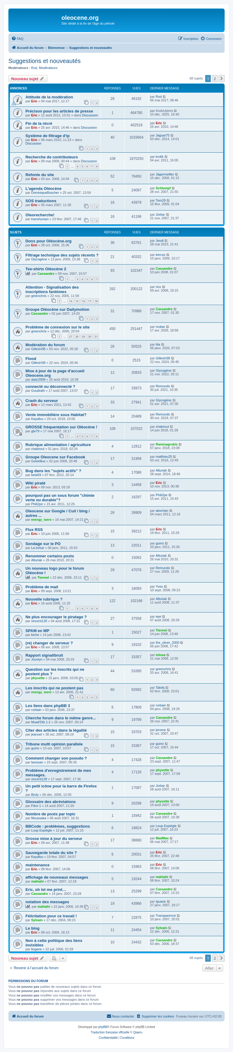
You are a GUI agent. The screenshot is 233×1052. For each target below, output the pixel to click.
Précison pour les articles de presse (59, 111)
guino (160, 543)
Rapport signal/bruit (44, 655)
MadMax (162, 838)
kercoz (160, 254)
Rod (34, 68)
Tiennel (43, 577)
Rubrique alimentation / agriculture (58, 444)
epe (158, 616)
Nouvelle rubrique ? (44, 599)
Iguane (161, 901)
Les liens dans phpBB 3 (47, 705)
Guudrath (38, 390)
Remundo (163, 386)
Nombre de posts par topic (50, 814)
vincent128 (39, 621)
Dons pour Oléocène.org (48, 241)
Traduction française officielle (110, 1032)
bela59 (36, 475)
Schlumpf (163, 188)
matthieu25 (164, 456)
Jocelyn (36, 659)
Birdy (35, 794)
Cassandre (45, 273)
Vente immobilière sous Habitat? (56, 414)
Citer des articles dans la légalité (56, 730)
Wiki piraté (35, 483)
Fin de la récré (38, 123)
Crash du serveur (41, 400)
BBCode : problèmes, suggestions (57, 826)
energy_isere (41, 519)
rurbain (36, 710)
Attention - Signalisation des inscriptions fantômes (52, 289)
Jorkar (160, 214)
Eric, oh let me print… (45, 889)
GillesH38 (38, 349)
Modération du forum (45, 345)
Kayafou (37, 419)
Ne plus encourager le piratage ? (56, 617)
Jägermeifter (165, 174)
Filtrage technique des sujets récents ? (62, 255)
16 (83, 301)
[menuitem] (17, 38)
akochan (162, 510)
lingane (36, 949)
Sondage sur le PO (42, 543)
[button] (222, 78)
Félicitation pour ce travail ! (51, 916)
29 (83, 336)
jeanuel (36, 734)
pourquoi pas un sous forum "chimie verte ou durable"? (59, 497)
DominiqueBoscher (45, 192)
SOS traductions (40, 201)
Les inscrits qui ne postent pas (54, 688)
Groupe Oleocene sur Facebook (55, 457)
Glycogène (39, 259)
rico (158, 287)
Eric (34, 101)
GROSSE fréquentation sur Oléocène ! (61, 427)
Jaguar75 (163, 135)
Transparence (166, 915)
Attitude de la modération (49, 97)
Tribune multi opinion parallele (54, 744)
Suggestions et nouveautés (44, 61)
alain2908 (38, 379)
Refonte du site (39, 174)
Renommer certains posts (49, 556)
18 (96, 301)
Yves (159, 586)
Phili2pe (37, 504)
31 (96, 336)
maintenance (37, 865)
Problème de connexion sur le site (57, 327)
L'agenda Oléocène (43, 188)
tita (158, 344)
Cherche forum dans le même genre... (60, 718)
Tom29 (161, 200)
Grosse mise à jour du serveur (53, 838)
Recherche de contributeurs (51, 157)
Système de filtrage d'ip (47, 135)
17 (89, 301)
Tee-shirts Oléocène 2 (45, 269)
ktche (35, 635)
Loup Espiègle (41, 830)
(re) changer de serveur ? (49, 643)
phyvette (38, 678)
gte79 (35, 431)
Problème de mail (41, 587)
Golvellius (38, 461)
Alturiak (161, 470)
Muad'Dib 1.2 (40, 722)
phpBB (102, 1027)
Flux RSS (34, 529)
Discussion (90, 115)
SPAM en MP (37, 630)
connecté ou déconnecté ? (50, 386)
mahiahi (37, 881)
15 (76, 301)
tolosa (160, 655)
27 (70, 336)
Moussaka (38, 818)
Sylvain (37, 920)
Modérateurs (48, 68)
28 (76, 336)
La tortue (37, 548)
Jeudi (160, 240)
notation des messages (47, 902)
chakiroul (162, 426)
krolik (160, 156)
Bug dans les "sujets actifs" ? (53, 471)
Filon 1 (36, 806)
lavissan (37, 762)
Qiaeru (137, 1032)
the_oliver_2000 (167, 642)
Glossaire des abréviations (50, 801)
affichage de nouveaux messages (56, 877)
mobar (160, 326)
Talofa (160, 687)
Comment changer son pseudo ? (56, 758)
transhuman (40, 219)
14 (70, 301)
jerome (161, 730)
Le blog (32, 928)
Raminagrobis (167, 444)
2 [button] (215, 78)
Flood (30, 358)
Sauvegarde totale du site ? (51, 852)
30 (89, 336)
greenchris (38, 296)
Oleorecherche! (40, 215)
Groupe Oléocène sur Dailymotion (57, 309)
